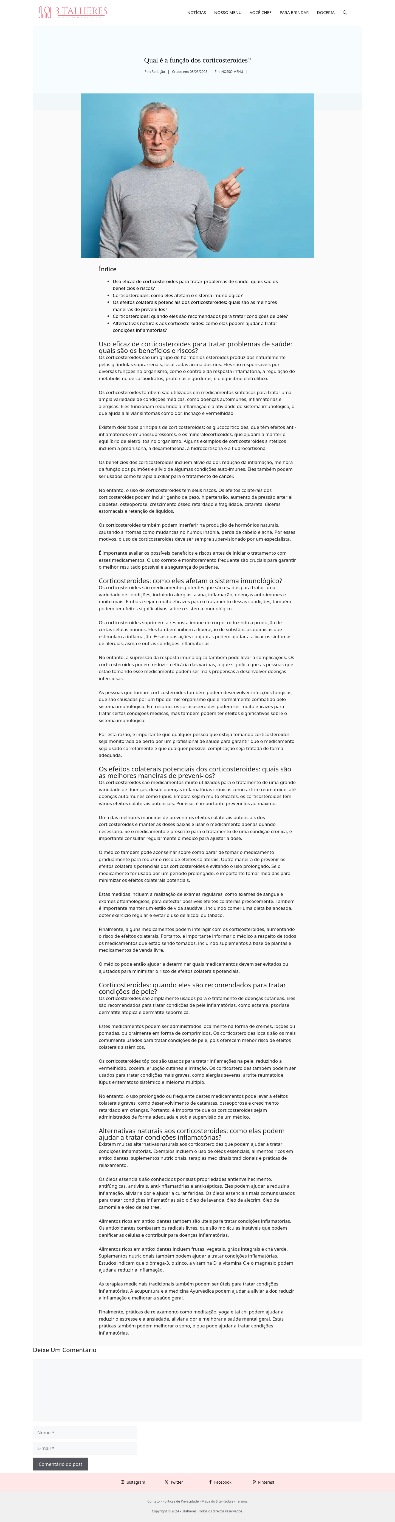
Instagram (135, 1482)
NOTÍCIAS (196, 12)
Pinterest (266, 1482)
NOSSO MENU (228, 12)
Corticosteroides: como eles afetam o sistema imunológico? (177, 295)
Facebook (223, 1482)
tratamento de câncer (209, 476)
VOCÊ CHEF (261, 12)
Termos (242, 1501)
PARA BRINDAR (294, 12)
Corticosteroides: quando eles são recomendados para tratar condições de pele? (200, 316)
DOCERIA (326, 12)
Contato (153, 1501)
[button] (345, 12)
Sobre (228, 1501)
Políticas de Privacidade (180, 1501)
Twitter (176, 1482)
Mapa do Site (212, 1501)
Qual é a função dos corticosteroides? (197, 60)
